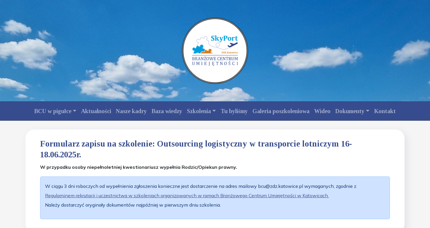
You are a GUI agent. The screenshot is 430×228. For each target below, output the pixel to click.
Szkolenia (199, 111)
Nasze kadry (131, 111)
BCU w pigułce (52, 111)
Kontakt (385, 111)
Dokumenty (349, 111)
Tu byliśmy (234, 111)
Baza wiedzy (167, 111)
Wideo (322, 111)
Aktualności (96, 111)
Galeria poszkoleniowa (280, 111)
